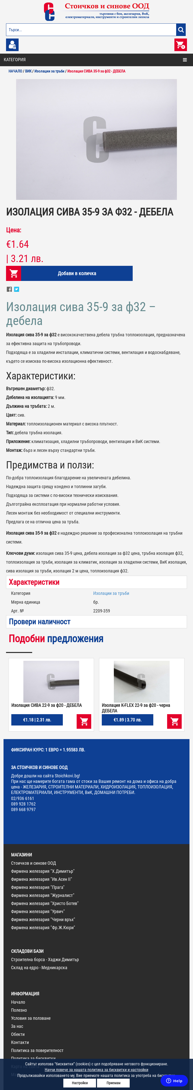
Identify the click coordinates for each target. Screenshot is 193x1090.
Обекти (18, 1034)
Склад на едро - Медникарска (39, 967)
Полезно (19, 1010)
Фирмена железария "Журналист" (42, 895)
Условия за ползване (31, 1018)
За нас (17, 1026)
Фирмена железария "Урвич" (38, 911)
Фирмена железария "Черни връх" (43, 919)
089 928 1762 (23, 804)
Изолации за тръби (111, 593)
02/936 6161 (22, 798)
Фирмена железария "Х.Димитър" (43, 871)
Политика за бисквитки (33, 1058)
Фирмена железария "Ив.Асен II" (41, 879)
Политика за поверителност (37, 1050)
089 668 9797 (23, 809)
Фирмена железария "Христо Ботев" (45, 903)
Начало (18, 1002)
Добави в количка (77, 273)
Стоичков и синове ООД (33, 863)
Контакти (20, 1042)
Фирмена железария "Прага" (38, 887)
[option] (96, 139)
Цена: (13, 230)
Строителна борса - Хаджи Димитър (45, 959)
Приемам (113, 1083)
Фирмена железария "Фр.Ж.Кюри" (43, 927)
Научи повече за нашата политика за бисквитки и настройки (96, 1069)
